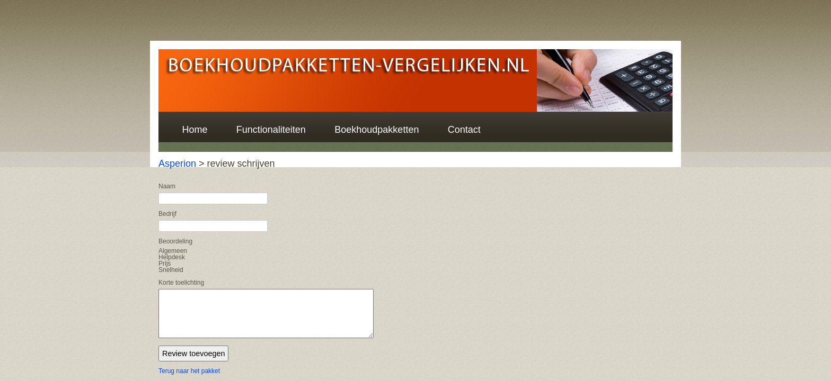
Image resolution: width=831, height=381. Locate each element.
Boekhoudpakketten (376, 129)
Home (194, 129)
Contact (464, 129)
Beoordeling (175, 241)
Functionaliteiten (271, 129)
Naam (166, 186)
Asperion (177, 163)
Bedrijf (167, 213)
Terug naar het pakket (189, 371)
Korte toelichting (181, 282)
